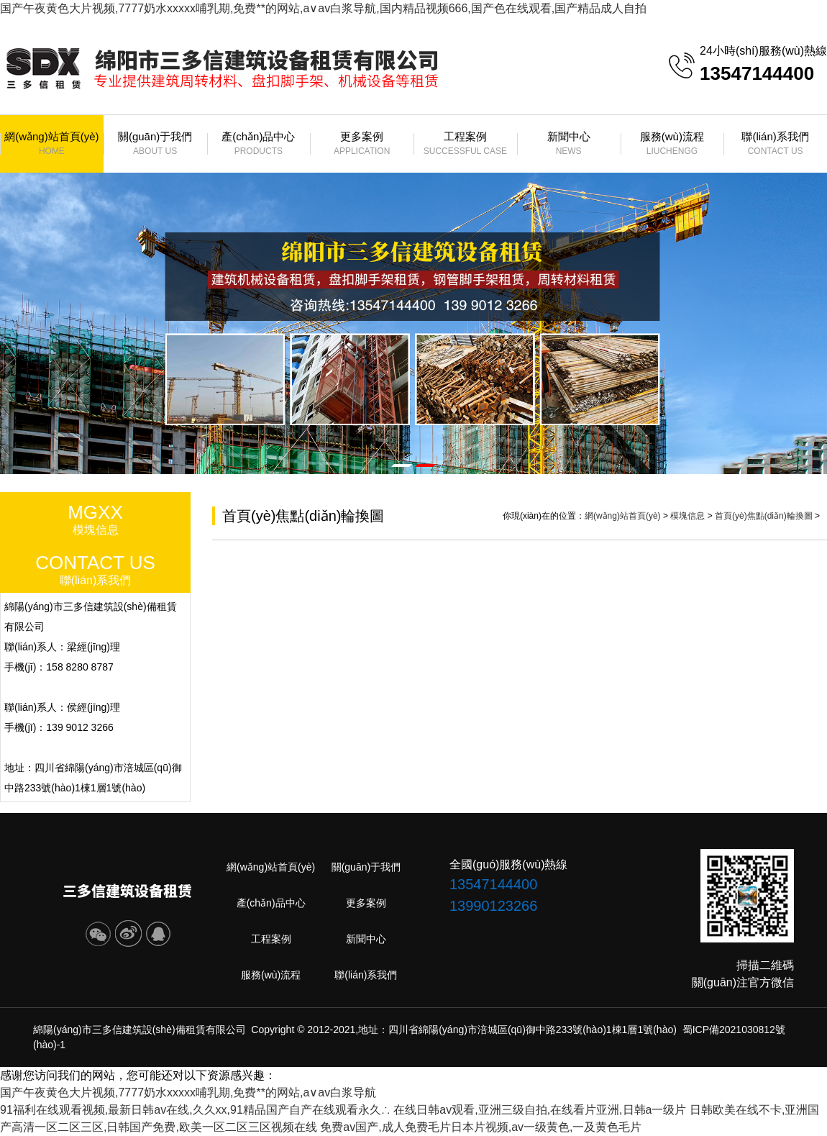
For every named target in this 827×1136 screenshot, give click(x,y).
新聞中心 (569, 144)
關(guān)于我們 (155, 144)
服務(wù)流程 (672, 144)
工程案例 (465, 144)
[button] (401, 465)
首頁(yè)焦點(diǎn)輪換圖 (764, 516)
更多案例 (362, 144)
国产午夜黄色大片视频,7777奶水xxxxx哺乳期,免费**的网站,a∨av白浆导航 (188, 1092)
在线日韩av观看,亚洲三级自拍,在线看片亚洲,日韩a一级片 (539, 1110)
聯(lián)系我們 (775, 144)
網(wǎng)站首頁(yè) (52, 144)
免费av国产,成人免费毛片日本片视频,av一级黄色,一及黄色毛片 (480, 1127)
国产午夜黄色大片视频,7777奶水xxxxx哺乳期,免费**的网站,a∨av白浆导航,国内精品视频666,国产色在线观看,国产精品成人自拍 (323, 8)
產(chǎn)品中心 (259, 144)
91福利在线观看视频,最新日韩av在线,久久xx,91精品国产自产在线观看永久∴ (195, 1110)
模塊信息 (687, 516)
